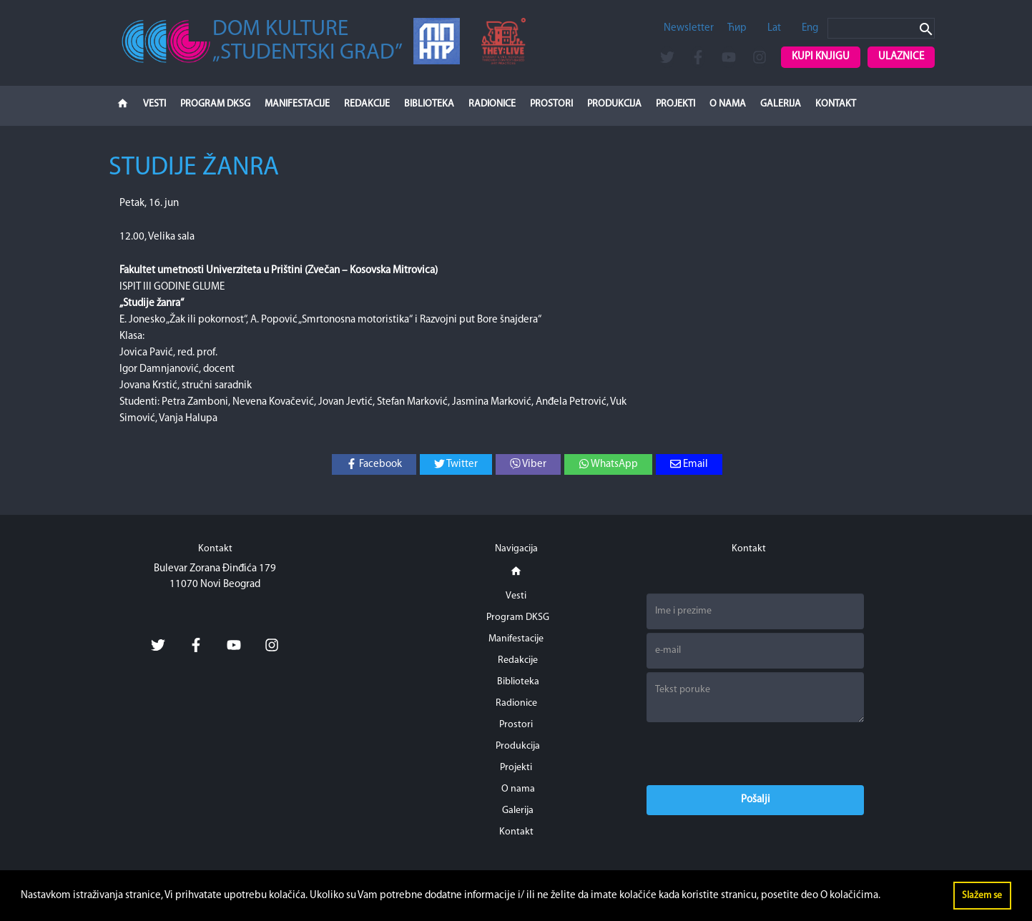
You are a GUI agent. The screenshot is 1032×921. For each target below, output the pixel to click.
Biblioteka (429, 104)
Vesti (154, 104)
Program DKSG (215, 104)
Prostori (551, 104)
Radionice (492, 104)
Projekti (675, 104)
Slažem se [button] (982, 895)
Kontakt (835, 104)
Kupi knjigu (821, 56)
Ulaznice (901, 56)
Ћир (737, 28)
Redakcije (367, 104)
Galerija (780, 104)
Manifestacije (297, 104)
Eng (810, 28)
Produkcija (614, 104)
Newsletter (689, 28)
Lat (774, 28)
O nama (727, 104)
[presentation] (755, 754)
